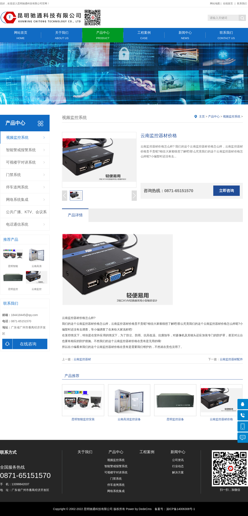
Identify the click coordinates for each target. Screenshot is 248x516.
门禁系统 (13, 175)
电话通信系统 (17, 224)
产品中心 (102, 35)
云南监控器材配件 (231, 359)
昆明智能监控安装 (83, 419)
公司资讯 (178, 460)
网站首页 (20, 35)
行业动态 (178, 466)
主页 (202, 116)
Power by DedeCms (139, 509)
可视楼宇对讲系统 (21, 162)
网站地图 (215, 3)
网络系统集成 (17, 200)
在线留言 (228, 3)
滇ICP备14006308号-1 (180, 509)
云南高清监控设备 (129, 419)
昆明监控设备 (175, 419)
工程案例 (144, 35)
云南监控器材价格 (221, 419)
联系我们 (242, 3)
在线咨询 (19, 344)
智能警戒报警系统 (21, 150)
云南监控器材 (82, 359)
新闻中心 (185, 35)
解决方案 (178, 472)
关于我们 (61, 35)
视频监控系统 (17, 137)
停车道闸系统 (17, 187)
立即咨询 (226, 191)
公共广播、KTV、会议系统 (26, 214)
